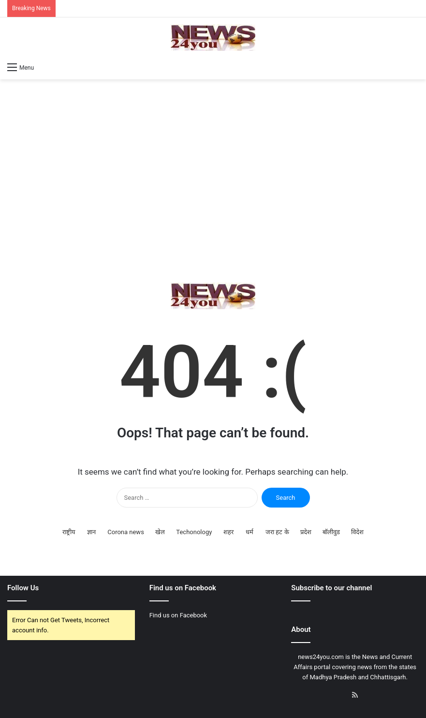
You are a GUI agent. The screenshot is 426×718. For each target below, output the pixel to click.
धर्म (249, 532)
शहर (228, 532)
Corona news (125, 532)
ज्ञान (91, 532)
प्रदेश (305, 532)
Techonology (194, 532)
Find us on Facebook (178, 615)
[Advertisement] (213, 181)
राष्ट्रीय (68, 532)
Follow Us (23, 587)
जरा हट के (277, 532)
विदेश (357, 532)
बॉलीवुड (331, 532)
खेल (160, 532)
